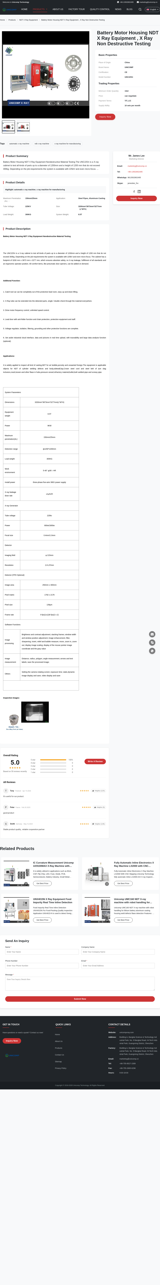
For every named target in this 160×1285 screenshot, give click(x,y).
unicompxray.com (126, 1034)
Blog (129, 9)
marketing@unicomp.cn (148, 2)
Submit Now (80, 1001)
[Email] (152, 634)
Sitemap (58, 1063)
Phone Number (11, 961)
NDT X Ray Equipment (28, 20)
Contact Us (59, 1057)
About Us (58, 9)
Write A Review (95, 761)
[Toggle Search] (140, 9)
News (118, 9)
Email (84, 961)
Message (9, 975)
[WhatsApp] (152, 651)
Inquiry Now (137, 198)
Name (8, 947)
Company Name (88, 947)
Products (39, 9)
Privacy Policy (60, 1070)
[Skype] (152, 642)
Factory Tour (77, 9)
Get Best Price (42, 883)
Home (24, 9)
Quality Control (100, 9)
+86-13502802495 (135, 172)
